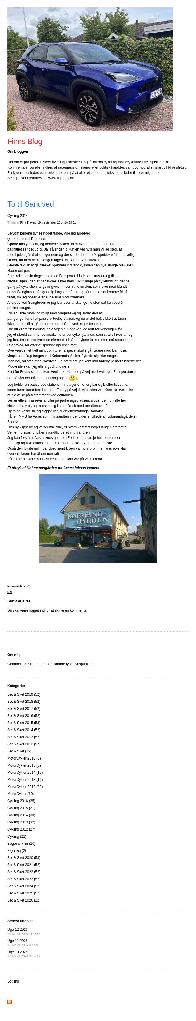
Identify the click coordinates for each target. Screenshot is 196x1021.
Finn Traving (28, 222)
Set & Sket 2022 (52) (23, 872)
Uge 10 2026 (23, 954)
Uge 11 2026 (23, 943)
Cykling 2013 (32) (21, 822)
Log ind (13, 981)
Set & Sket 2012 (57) (23, 744)
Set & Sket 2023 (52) (23, 879)
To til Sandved (30, 204)
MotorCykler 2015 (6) (24, 765)
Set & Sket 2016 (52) (23, 716)
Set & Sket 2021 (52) (23, 865)
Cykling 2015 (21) (21, 808)
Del (9, 592)
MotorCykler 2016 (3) (24, 758)
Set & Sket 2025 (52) (23, 893)
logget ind (37, 610)
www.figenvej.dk (61, 178)
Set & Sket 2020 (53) (23, 858)
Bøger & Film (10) (21, 843)
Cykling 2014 (17, 216)
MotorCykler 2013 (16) (25, 780)
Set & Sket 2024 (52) (23, 886)
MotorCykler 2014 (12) (25, 772)
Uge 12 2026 (23, 932)
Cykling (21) (16, 836)
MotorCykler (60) (20, 794)
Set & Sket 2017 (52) (23, 709)
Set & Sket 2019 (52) (23, 694)
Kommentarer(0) (18, 586)
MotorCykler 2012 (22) (25, 787)
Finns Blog (24, 141)
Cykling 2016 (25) (21, 801)
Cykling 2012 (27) (21, 829)
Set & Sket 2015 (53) (23, 723)
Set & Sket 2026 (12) (23, 900)
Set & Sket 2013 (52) (23, 737)
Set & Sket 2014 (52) (23, 730)
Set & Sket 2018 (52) (23, 701)
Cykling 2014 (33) (21, 815)
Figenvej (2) (16, 851)
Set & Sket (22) (19, 751)
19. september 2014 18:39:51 (56, 222)
